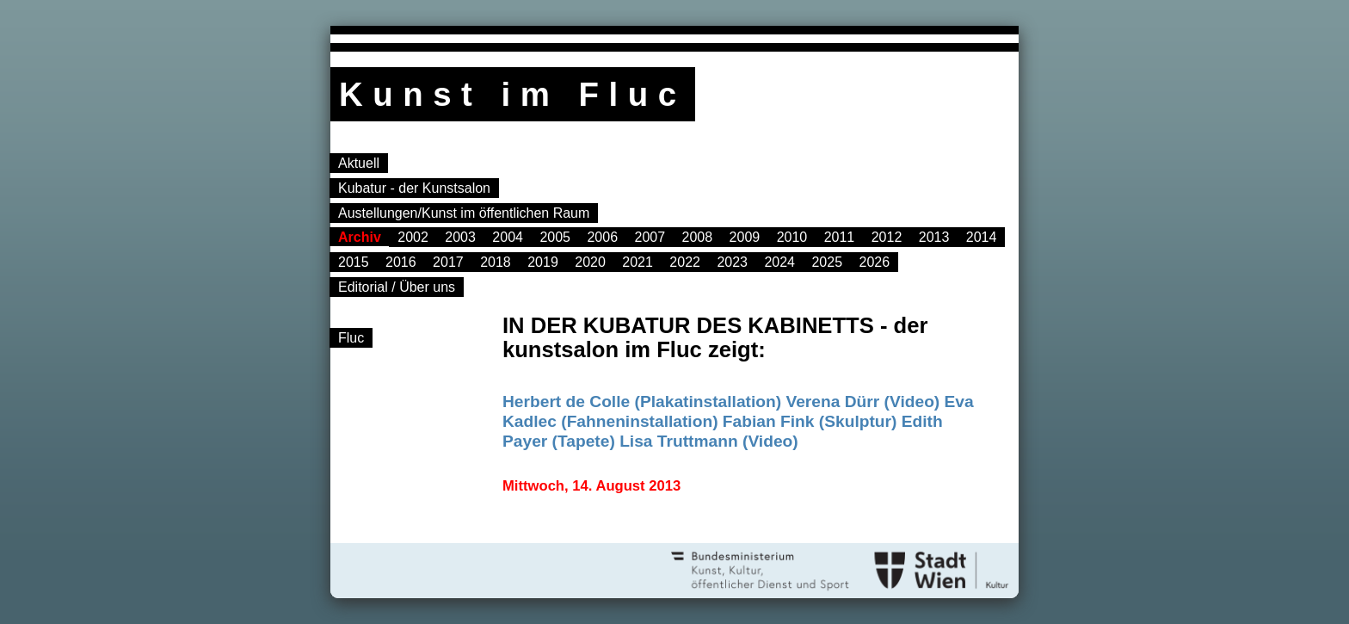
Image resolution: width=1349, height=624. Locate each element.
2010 (792, 237)
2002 (412, 237)
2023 (732, 262)
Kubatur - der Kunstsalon (414, 188)
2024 (779, 262)
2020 (590, 262)
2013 (934, 237)
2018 (495, 262)
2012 (887, 237)
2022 (684, 262)
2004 (507, 237)
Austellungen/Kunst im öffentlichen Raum (463, 213)
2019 (542, 262)
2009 (745, 237)
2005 (554, 237)
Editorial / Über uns (396, 287)
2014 (981, 237)
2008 (697, 237)
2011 (839, 237)
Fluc (351, 338)
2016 (400, 262)
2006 (602, 237)
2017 (448, 262)
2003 (460, 237)
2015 (353, 262)
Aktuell (358, 163)
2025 (826, 262)
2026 (874, 262)
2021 (637, 262)
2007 (649, 237)
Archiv (359, 237)
